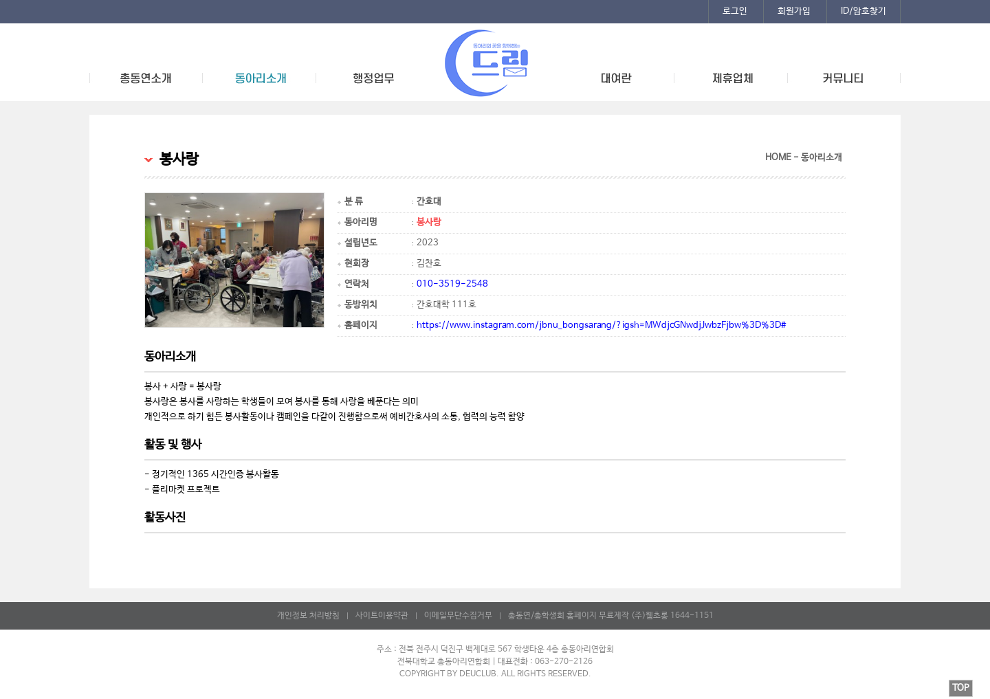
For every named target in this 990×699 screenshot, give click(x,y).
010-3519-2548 (452, 284)
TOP (960, 688)
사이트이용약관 (381, 616)
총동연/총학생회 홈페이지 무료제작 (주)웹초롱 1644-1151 (611, 616)
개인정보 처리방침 (308, 616)
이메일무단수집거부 (458, 616)
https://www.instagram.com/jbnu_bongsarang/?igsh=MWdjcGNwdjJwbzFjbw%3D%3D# (601, 325)
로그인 (735, 11)
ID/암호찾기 (863, 11)
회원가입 (794, 11)
